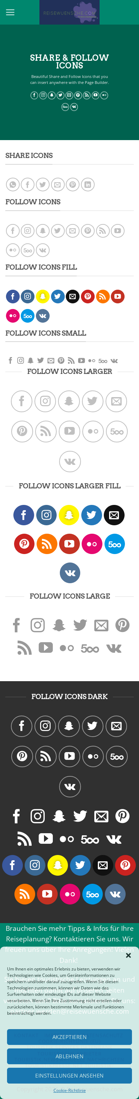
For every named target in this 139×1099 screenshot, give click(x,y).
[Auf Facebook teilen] (27, 184)
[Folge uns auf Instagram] (43, 95)
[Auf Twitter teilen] (43, 184)
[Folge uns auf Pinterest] (78, 95)
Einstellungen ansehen (69, 1075)
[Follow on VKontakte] (74, 107)
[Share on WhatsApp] (13, 184)
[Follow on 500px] (65, 107)
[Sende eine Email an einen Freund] (58, 184)
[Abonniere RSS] (87, 95)
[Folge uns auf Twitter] (61, 95)
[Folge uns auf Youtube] (95, 95)
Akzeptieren (69, 1036)
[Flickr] (104, 95)
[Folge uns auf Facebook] (34, 95)
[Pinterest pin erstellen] (73, 184)
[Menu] (10, 12)
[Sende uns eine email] (69, 95)
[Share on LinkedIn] (88, 184)
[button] (128, 955)
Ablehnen (70, 1056)
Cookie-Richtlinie (69, 1090)
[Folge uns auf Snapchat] (52, 95)
